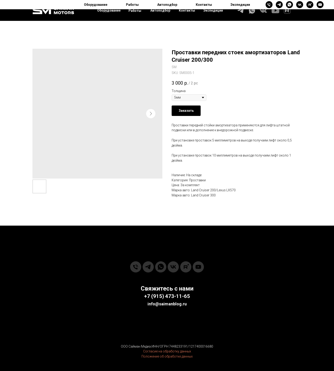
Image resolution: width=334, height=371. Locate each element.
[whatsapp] (160, 266)
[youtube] (198, 266)
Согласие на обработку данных (167, 351)
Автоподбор (160, 10)
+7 (147, 296)
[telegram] (148, 266)
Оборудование (109, 10)
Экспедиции (213, 10)
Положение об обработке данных (167, 356)
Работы (134, 11)
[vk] (173, 266)
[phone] (135, 266)
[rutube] (185, 266)
